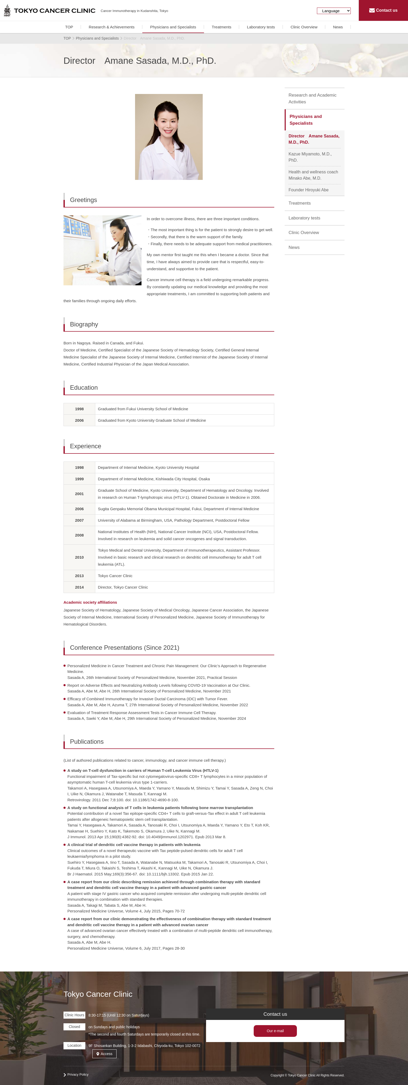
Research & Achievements (112, 27)
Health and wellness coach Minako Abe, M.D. (315, 175)
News (338, 27)
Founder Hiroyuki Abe (309, 190)
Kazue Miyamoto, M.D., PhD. (310, 157)
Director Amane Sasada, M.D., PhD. (314, 139)
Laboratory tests (261, 27)
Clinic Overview (304, 27)
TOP (69, 27)
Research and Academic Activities (312, 98)
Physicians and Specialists (173, 27)
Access (104, 1054)
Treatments (221, 27)
